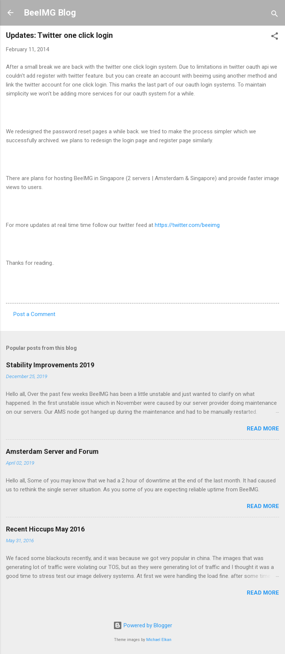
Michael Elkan (158, 639)
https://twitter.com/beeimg (187, 225)
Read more (263, 428)
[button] (274, 37)
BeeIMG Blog (50, 12)
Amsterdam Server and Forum (52, 451)
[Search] (274, 15)
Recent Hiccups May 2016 (45, 529)
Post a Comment (34, 314)
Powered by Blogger (142, 625)
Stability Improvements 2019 (50, 365)
